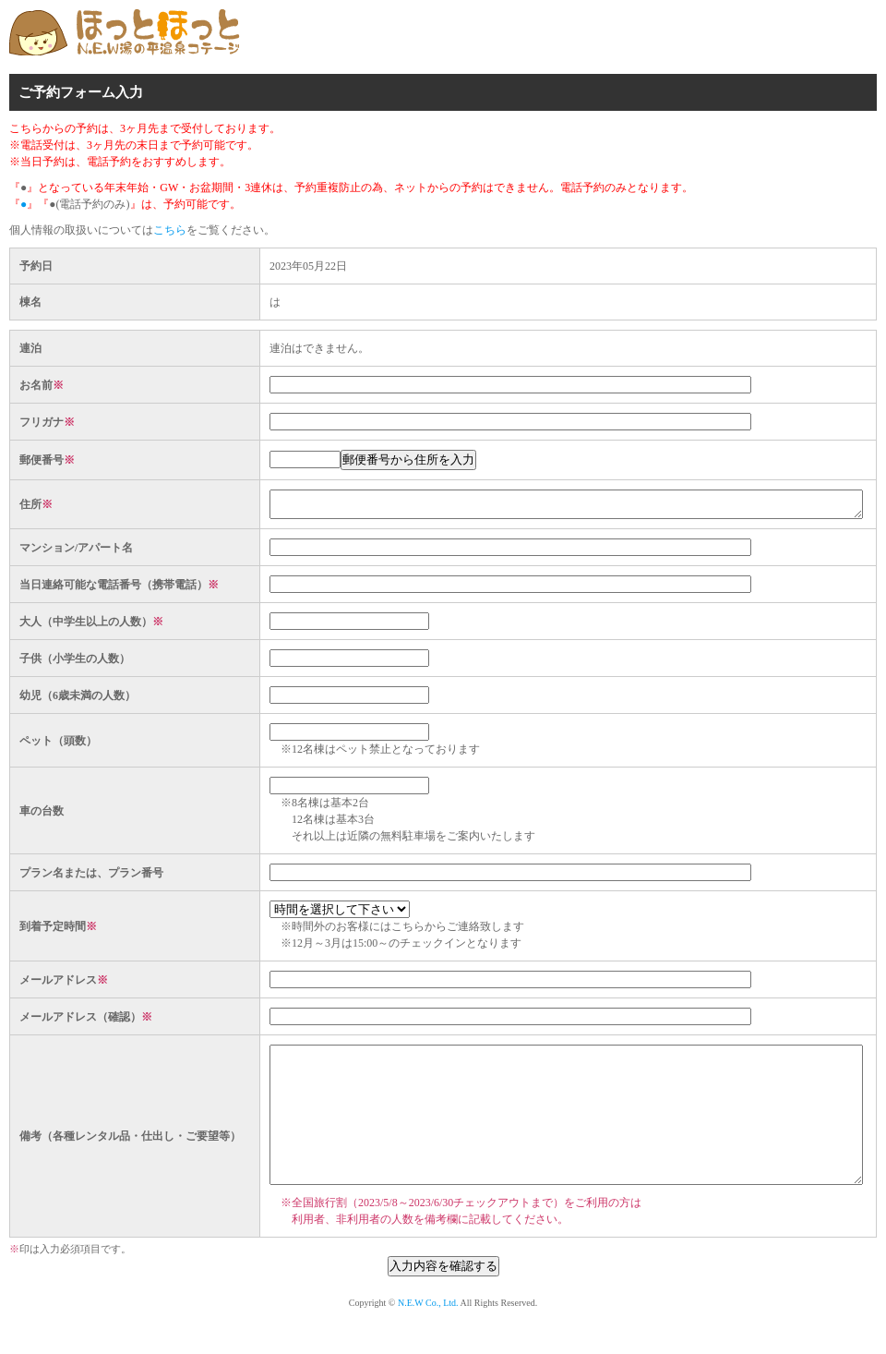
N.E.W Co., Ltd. (428, 1336)
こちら (169, 230)
